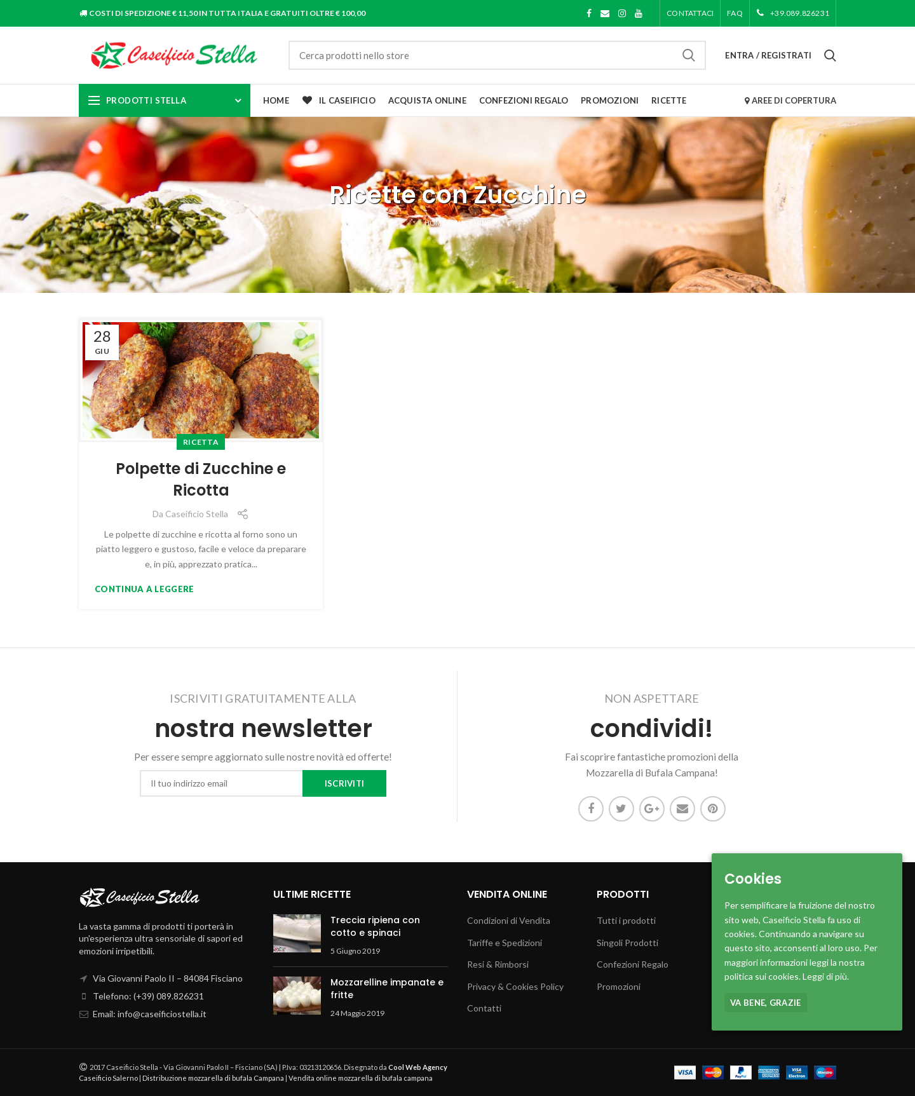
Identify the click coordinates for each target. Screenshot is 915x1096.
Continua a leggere (144, 589)
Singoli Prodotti (627, 942)
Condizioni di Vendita (508, 920)
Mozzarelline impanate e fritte (387, 988)
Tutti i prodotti (626, 920)
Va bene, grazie (765, 1003)
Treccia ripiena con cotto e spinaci (375, 926)
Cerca (689, 55)
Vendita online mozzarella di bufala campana (360, 1078)
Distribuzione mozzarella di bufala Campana (213, 1078)
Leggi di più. (826, 976)
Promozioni (618, 986)
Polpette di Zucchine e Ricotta (201, 479)
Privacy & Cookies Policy (515, 986)
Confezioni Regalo (632, 964)
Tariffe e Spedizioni (504, 942)
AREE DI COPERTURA (790, 100)
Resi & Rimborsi (498, 964)
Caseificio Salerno (108, 1078)
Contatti (484, 1008)
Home (435, 223)
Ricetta (201, 442)
